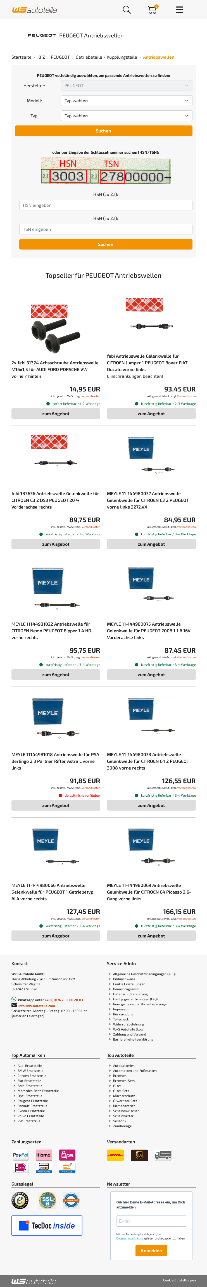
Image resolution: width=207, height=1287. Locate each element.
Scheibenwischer (126, 1111)
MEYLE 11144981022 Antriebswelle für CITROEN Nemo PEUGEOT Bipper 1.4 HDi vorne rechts (51, 630)
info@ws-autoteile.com (36, 1006)
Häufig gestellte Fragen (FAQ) (135, 999)
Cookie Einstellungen (129, 984)
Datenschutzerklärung (130, 994)
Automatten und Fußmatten (135, 1070)
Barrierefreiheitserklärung (133, 1039)
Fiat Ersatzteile (29, 1080)
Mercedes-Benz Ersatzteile (38, 1091)
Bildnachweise (124, 979)
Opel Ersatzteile (30, 1096)
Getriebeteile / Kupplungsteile (106, 57)
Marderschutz (124, 1096)
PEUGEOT (60, 57)
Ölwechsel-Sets (125, 1101)
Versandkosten (91, 396)
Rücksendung (123, 1014)
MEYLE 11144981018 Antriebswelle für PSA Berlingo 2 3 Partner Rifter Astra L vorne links (55, 761)
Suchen (103, 130)
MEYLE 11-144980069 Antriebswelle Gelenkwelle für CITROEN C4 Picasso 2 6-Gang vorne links (149, 891)
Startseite (21, 57)
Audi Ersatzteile (30, 1065)
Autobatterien (124, 1065)
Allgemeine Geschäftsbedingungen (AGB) (144, 974)
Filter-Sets (121, 1091)
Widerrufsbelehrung (128, 1024)
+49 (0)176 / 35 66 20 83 (64, 1000)
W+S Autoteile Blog (128, 1029)
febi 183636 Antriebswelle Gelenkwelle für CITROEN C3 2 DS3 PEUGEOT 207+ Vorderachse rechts (55, 500)
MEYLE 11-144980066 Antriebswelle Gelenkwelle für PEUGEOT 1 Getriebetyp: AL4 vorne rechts (52, 891)
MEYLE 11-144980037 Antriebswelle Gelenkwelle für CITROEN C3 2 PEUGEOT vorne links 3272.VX (148, 500)
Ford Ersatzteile (30, 1085)
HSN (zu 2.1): (105, 194)
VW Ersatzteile (29, 1121)
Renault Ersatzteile (32, 1106)
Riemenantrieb (124, 1106)
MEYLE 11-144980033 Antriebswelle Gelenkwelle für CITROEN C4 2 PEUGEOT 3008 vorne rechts (148, 761)
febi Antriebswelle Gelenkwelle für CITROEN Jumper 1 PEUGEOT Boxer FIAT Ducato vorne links (147, 362)
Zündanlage (122, 1126)
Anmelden (151, 1250)
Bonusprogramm (126, 989)
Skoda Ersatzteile (31, 1111)
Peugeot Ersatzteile (33, 1101)
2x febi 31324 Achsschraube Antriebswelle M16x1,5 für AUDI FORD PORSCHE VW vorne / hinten (55, 369)
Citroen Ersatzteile (32, 1075)
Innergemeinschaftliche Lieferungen (140, 1004)
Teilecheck (121, 1019)
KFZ (41, 57)
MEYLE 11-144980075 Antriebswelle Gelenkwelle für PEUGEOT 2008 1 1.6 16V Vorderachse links (149, 630)
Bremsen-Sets (124, 1080)
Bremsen (120, 1075)
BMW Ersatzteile (30, 1070)
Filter (117, 1085)
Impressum (121, 1009)
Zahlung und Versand (129, 1034)
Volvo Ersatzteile (31, 1116)
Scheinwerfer (123, 1116)
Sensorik (119, 1121)
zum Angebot (56, 413)
